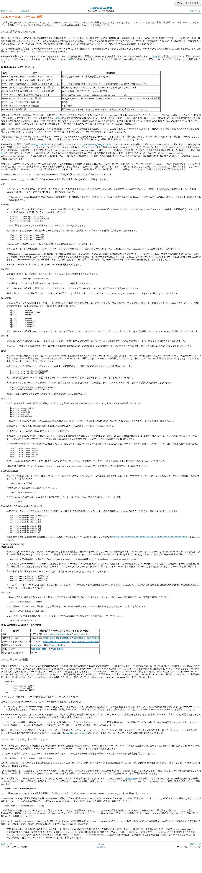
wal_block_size (38, 669)
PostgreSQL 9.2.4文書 (101, 8)
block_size (36, 665)
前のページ (6, 11)
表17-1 (72, 59)
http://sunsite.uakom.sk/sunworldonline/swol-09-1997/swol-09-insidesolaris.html (149, 554)
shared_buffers (57, 665)
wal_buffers (58, 669)
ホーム (101, 867)
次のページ (195, 11)
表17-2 (59, 118)
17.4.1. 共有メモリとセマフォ (18, 31)
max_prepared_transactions (85, 661)
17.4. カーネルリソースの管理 (21, 17)
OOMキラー (130, 801)
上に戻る (25, 11)
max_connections (40, 144)
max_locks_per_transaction (57, 654)
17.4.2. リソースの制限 (14, 679)
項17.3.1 (156, 56)
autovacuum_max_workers (97, 144)
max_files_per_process (76, 755)
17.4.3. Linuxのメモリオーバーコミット (24, 761)
